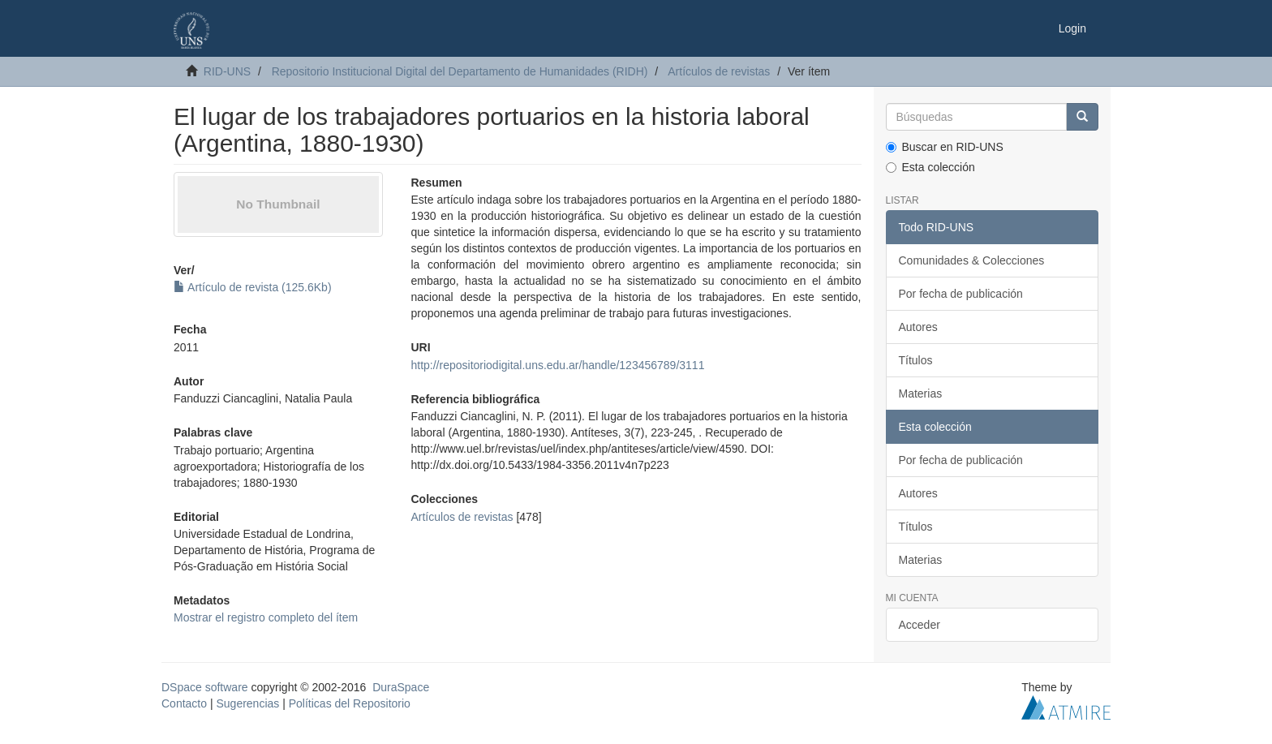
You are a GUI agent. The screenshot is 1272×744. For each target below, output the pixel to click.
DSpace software (204, 687)
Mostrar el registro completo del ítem (266, 617)
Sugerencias (247, 703)
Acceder (919, 624)
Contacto (184, 703)
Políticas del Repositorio (349, 703)
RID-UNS (227, 71)
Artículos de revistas (719, 71)
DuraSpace (400, 687)
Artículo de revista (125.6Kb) (253, 287)
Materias (921, 393)
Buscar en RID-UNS (944, 146)
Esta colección (930, 167)
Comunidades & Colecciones (972, 260)
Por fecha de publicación (961, 293)
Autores (918, 326)
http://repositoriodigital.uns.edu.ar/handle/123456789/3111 (557, 365)
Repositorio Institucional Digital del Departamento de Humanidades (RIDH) (460, 71)
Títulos (916, 360)
